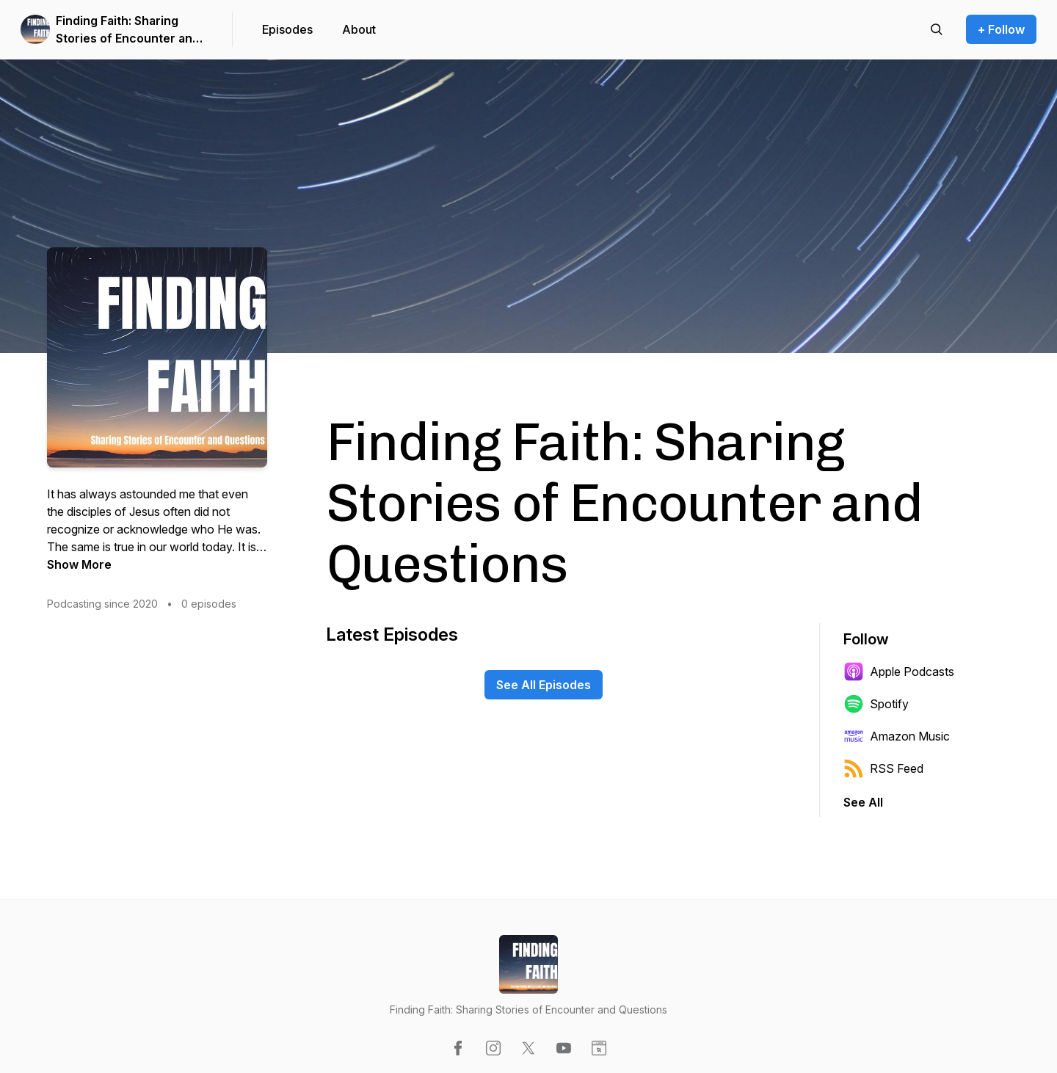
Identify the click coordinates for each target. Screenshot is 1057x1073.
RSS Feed (883, 768)
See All (863, 802)
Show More (79, 564)
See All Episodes (543, 684)
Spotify (876, 704)
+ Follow (1001, 29)
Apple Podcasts (898, 671)
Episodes (287, 29)
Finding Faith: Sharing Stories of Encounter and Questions (128, 30)
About (359, 29)
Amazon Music (896, 736)
